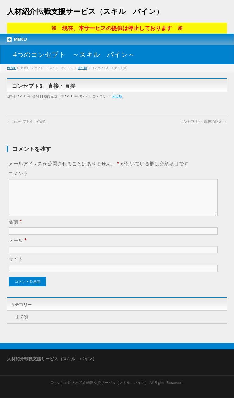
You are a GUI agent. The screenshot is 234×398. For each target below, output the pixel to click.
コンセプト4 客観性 (27, 121)
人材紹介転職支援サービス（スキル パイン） (85, 11)
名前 (15, 229)
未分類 (117, 96)
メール (18, 247)
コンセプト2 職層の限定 (203, 121)
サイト (16, 266)
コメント (18, 173)
